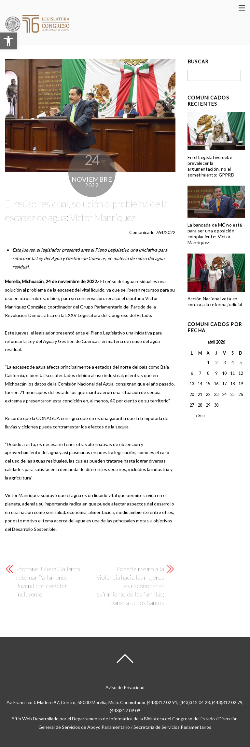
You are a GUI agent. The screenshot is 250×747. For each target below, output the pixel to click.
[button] (8, 41)
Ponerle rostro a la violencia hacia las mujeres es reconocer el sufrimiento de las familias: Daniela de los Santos (130, 585)
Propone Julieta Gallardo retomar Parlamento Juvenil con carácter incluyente (48, 581)
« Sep (200, 415)
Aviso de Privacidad (125, 687)
